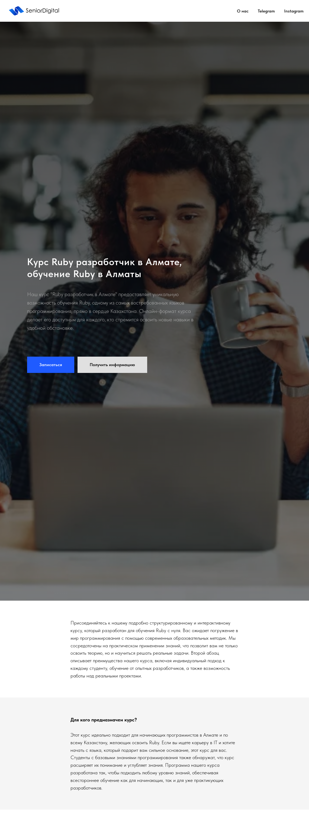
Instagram (294, 11)
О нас (243, 11)
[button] (50, 365)
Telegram (266, 11)
